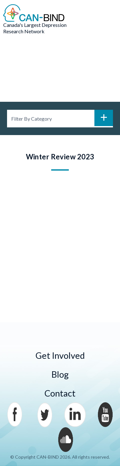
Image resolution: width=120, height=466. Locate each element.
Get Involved (60, 355)
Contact (60, 393)
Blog (60, 374)
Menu (107, 13)
